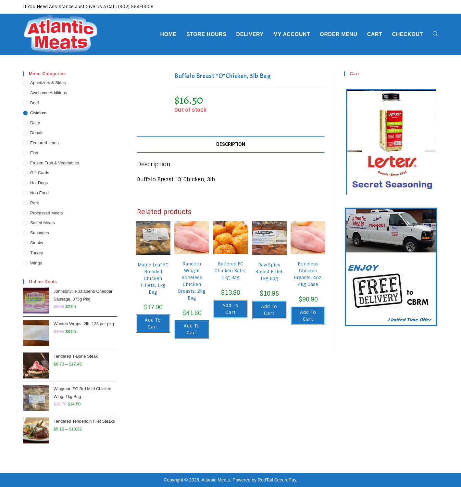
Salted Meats (42, 222)
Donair (36, 132)
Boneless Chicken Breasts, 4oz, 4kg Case (308, 274)
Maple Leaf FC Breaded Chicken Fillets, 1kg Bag (153, 278)
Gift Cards (39, 172)
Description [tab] (230, 144)
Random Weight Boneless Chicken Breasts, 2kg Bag (192, 281)
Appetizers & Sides (48, 82)
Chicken (38, 112)
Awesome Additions (48, 92)
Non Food (39, 192)
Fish (34, 152)
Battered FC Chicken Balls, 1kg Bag (230, 270)
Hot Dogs (39, 182)
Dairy (35, 122)
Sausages (39, 232)
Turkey (36, 252)
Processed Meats (46, 213)
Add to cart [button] (153, 323)
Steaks (36, 242)
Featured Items (44, 142)
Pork (34, 202)
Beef (34, 102)
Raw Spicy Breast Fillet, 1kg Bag (269, 271)
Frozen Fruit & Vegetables (54, 162)
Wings (36, 263)
